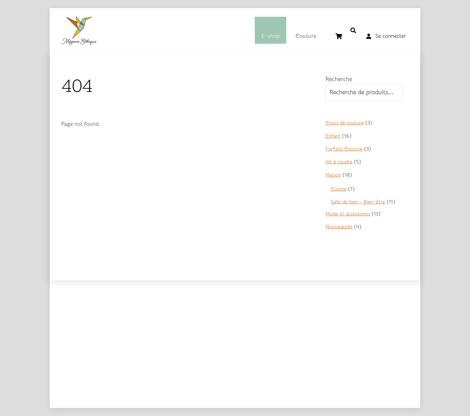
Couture (306, 36)
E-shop (270, 36)
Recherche (339, 79)
